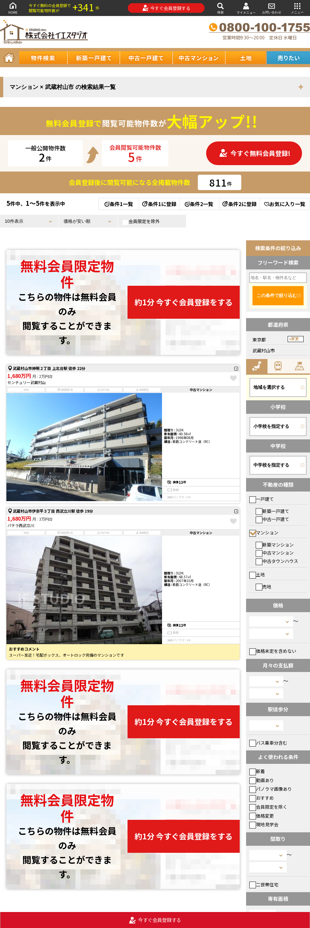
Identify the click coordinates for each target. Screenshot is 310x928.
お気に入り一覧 (284, 204)
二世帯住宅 (263, 884)
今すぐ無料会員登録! (255, 153)
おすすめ (261, 798)
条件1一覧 (119, 204)
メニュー (297, 8)
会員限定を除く (268, 807)
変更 (295, 339)
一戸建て (261, 499)
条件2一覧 (199, 204)
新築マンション (275, 544)
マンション (263, 532)
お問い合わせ (271, 8)
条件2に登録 (239, 204)
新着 (257, 771)
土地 (257, 574)
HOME (13, 8)
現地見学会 (263, 824)
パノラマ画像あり (270, 789)
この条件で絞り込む (277, 295)
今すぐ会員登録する (166, 8)
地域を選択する (269, 387)
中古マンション (275, 552)
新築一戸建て (272, 511)
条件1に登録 (158, 204)
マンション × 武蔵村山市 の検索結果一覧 (63, 87)
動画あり (261, 780)
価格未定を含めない (272, 651)
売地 (263, 586)
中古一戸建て (272, 519)
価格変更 (261, 815)
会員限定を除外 (141, 221)
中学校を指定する (271, 465)
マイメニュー (246, 8)
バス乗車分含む (268, 743)
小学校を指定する (271, 426)
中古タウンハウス (277, 561)
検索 (220, 8)
